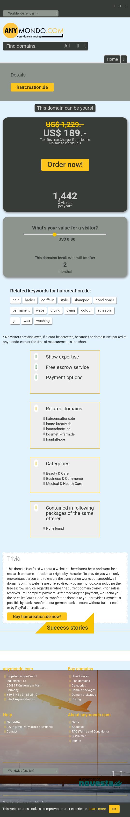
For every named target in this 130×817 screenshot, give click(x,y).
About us (78, 727)
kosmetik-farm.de (60, 434)
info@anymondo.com (21, 699)
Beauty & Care (57, 473)
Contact (12, 731)
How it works (80, 676)
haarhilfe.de (55, 439)
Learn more (97, 809)
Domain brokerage (84, 694)
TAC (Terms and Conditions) (90, 731)
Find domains (81, 681)
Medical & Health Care (64, 483)
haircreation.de (32, 87)
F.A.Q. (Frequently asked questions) (30, 727)
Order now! (65, 164)
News (75, 722)
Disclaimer (79, 736)
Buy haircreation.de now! (37, 616)
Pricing (76, 699)
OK (114, 809)
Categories (79, 685)
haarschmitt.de (58, 429)
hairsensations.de (60, 418)
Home (112, 59)
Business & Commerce (64, 478)
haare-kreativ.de (59, 424)
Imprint (76, 740)
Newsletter (14, 722)
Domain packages (83, 690)
